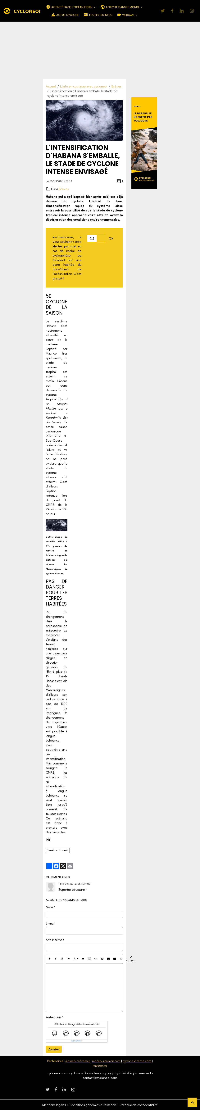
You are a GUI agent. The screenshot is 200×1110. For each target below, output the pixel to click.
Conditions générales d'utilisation (93, 1105)
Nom (49, 907)
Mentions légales (54, 1105)
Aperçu (130, 958)
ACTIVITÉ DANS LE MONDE (120, 7)
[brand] (18, 11)
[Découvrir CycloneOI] (144, 143)
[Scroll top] (192, 1102)
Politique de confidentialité (139, 1105)
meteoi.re (100, 1065)
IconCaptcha (76, 1041)
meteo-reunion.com (106, 1061)
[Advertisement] (100, 50)
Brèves (116, 86)
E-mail (50, 923)
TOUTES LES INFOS (97, 14)
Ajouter (53, 1049)
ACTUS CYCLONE (65, 14)
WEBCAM (126, 14)
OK (111, 238)
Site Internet (55, 940)
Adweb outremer (77, 1061)
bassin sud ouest (58, 850)
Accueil (51, 86)
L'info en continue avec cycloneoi (83, 86)
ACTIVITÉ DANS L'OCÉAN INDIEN (69, 7)
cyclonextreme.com (137, 1061)
